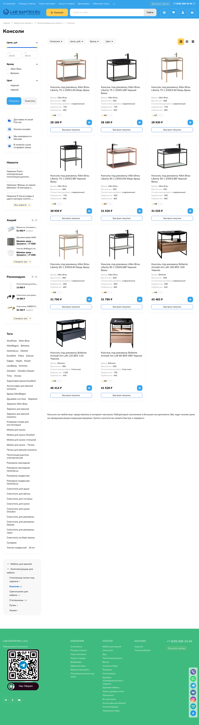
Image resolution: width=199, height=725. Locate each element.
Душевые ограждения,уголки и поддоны (113, 680)
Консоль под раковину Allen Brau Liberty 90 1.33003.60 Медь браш (120, 177)
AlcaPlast (12, 340)
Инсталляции (109, 673)
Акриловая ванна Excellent (21, 380)
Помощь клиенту (27, 3)
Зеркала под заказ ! (80, 669)
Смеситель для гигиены (19, 498)
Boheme (13, 73)
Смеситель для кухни (18, 503)
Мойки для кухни (16, 444)
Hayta (19, 360)
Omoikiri (11, 370)
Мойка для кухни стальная (21, 439)
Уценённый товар (111, 710)
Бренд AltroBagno (16, 393)
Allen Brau (14, 69)
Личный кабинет (142, 650)
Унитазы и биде (110, 666)
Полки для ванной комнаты (22, 449)
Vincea (17, 375)
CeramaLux (12, 350)
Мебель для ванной (22, 23)
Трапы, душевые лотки (113, 691)
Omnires (23, 365)
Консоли (15, 586)
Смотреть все (22, 261)
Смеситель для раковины (20, 516)
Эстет (32, 547)
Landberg (12, 365)
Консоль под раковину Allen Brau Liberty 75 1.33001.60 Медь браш (69, 89)
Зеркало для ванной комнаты (18, 415)
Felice (21, 355)
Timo (9, 375)
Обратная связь (101, 3)
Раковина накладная (18, 462)
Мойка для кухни (16, 429)
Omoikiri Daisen (26, 370)
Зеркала (32, 398)
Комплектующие (110, 707)
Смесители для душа (18, 488)
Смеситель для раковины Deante (20, 523)
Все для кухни (109, 699)
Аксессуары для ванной (114, 703)
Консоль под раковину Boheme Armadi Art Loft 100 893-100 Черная (169, 267)
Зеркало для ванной (18, 408)
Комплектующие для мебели (49, 23)
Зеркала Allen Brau (17, 403)
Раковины (107, 669)
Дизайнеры (84, 3)
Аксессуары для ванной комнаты (20, 387)
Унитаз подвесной (17, 547)
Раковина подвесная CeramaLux (18, 482)
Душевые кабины (111, 687)
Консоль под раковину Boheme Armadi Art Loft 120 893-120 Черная (68, 355)
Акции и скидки (67, 3)
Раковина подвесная (18, 475)
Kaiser (27, 360)
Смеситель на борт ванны (21, 537)
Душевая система (16, 398)
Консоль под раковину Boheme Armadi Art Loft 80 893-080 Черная (121, 354)
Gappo (10, 360)
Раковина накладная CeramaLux (18, 469)
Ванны (106, 662)
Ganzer (30, 355)
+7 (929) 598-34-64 (184, 3)
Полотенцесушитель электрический (18, 456)
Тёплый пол (108, 695)
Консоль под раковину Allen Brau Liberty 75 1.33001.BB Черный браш (120, 90)
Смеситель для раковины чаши (20, 531)
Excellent (11, 355)
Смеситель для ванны (18, 493)
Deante (24, 350)
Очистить (30, 100)
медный (13, 85)
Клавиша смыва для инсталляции (18, 423)
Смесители (108, 650)
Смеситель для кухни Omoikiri (18, 510)
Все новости (22, 205)
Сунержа (11, 542)
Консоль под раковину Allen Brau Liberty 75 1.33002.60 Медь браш (170, 89)
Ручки (13, 605)
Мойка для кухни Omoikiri (21, 434)
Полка (30, 444)
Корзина (139, 646)
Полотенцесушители (112, 658)
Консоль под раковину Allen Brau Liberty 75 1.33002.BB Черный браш (69, 178)
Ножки (14, 610)
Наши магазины (47, 3)
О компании (9, 3)
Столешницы (18, 600)
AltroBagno (13, 345)
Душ (105, 654)
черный (13, 89)
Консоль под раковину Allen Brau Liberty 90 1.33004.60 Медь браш (69, 266)
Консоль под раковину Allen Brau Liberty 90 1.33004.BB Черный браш (120, 267)
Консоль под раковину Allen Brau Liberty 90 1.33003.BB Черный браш (170, 178)
